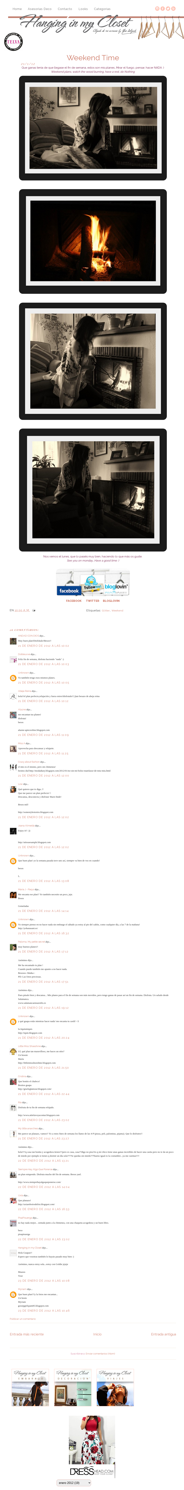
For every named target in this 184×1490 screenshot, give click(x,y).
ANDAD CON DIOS (28, 635)
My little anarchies (28, 1128)
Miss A (21, 743)
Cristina (22, 1076)
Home (17, 9)
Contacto (65, 9)
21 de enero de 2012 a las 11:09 (43, 735)
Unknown (23, 672)
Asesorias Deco (40, 9)
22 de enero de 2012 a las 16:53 (43, 1209)
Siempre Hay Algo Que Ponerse (35, 1169)
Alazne (22, 709)
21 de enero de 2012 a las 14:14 (43, 911)
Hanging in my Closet (30, 1247)
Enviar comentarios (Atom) (100, 1353)
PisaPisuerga (25, 1217)
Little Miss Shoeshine (29, 1046)
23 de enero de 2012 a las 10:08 (44, 1280)
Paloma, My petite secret (31, 941)
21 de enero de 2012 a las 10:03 (43, 664)
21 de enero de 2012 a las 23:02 (43, 1120)
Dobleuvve (24, 654)
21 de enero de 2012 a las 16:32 (43, 933)
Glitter (106, 610)
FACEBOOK (73, 601)
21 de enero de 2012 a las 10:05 (43, 682)
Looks (83, 9)
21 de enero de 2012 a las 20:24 (43, 1037)
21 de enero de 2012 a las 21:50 (43, 1067)
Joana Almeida (26, 825)
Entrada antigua (163, 1334)
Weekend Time (93, 57)
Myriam (22, 1289)
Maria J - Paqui (26, 889)
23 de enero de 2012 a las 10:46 (44, 1310)
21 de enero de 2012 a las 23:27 (43, 1138)
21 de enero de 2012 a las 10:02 (43, 645)
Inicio (97, 1334)
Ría (20, 1102)
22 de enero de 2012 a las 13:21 (43, 1160)
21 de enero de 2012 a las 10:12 (43, 701)
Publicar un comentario (23, 1319)
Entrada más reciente (27, 1334)
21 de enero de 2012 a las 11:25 (43, 753)
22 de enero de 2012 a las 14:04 (44, 1187)
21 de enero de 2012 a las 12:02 (43, 817)
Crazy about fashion (29, 761)
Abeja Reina (24, 691)
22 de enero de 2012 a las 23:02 (44, 1239)
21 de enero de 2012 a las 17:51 (43, 981)
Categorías (102, 9)
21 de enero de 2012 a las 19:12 (43, 1007)
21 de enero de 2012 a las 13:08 (43, 881)
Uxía (20, 1195)
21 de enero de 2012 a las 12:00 (43, 775)
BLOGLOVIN (111, 601)
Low (20, 784)
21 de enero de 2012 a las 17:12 (43, 951)
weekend (117, 610)
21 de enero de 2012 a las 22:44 (43, 1094)
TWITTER (92, 601)
